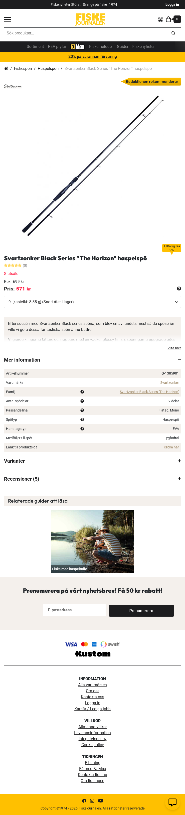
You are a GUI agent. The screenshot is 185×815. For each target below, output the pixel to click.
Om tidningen (92, 780)
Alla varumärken (92, 684)
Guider (122, 46)
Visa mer (174, 348)
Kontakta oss (92, 696)
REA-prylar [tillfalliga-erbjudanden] (57, 46)
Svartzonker (169, 383)
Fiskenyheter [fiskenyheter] (60, 4)
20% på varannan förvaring (92, 56)
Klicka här (171, 447)
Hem (6, 69)
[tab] (92, 360)
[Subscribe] (125, 610)
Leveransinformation (92, 732)
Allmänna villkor (92, 726)
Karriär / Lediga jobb (92, 708)
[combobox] (85, 33)
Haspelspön (48, 68)
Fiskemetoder (101, 46)
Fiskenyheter (143, 46)
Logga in (172, 4)
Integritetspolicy (93, 738)
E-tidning (92, 762)
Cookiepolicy (92, 744)
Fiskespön (23, 68)
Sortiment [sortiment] (35, 46)
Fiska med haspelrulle (69, 569)
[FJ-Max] (77, 46)
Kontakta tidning (92, 774)
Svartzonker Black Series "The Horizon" (149, 392)
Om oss (92, 690)
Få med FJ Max (92, 768)
